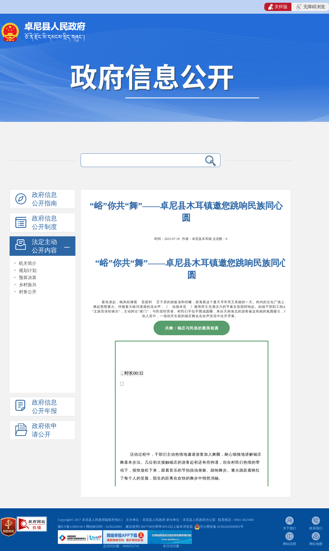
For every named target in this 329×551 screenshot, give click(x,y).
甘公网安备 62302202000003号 (221, 527)
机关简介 (27, 263)
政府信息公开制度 (44, 222)
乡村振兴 (27, 284)
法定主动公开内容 (44, 246)
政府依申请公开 (44, 430)
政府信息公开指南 (44, 199)
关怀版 (278, 7)
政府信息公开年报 (44, 406)
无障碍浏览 (310, 7)
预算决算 (27, 277)
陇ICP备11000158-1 (72, 527)
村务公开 (27, 291)
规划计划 (27, 270)
